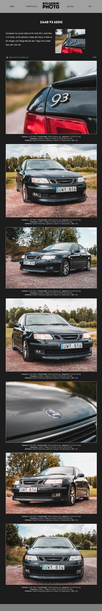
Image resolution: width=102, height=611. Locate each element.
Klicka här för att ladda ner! (18, 57)
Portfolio (31, 6)
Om (89, 6)
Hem (12, 6)
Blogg (70, 6)
